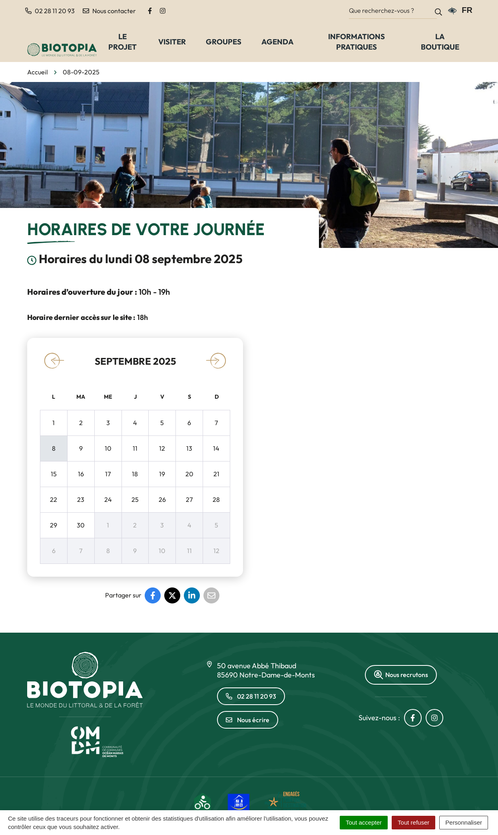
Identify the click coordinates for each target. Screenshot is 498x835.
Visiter (172, 41)
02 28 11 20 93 (251, 696)
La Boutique (440, 42)
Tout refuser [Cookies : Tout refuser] (413, 822)
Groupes (223, 41)
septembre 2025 (135, 361)
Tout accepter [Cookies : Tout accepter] (364, 822)
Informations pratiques (356, 42)
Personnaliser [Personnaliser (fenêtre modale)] (463, 822)
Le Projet (122, 42)
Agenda (277, 41)
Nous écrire (247, 720)
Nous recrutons (401, 675)
